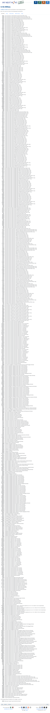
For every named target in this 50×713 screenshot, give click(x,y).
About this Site (38, 708)
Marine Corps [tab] (17, 13)
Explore (5, 704)
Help (2, 704)
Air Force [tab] (2, 13)
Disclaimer (45, 708)
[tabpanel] (25, 358)
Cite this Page (27, 708)
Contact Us (10, 708)
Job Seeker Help (6, 708)
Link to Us (22, 708)
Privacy (42, 708)
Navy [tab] (22, 13)
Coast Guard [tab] (11, 13)
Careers (9, 704)
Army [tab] (7, 13)
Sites (47, 704)
